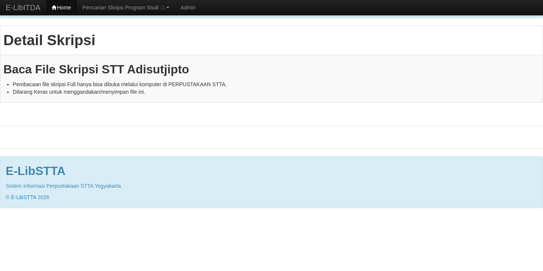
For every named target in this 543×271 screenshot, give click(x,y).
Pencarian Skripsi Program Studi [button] (126, 8)
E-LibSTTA (23, 197)
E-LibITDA (23, 7)
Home (61, 8)
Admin (188, 8)
